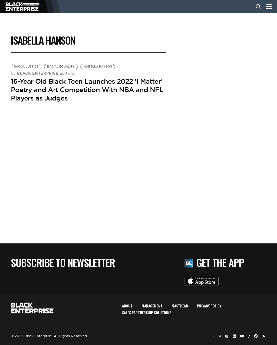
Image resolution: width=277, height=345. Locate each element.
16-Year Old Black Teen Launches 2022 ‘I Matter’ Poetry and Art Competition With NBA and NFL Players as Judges (87, 89)
